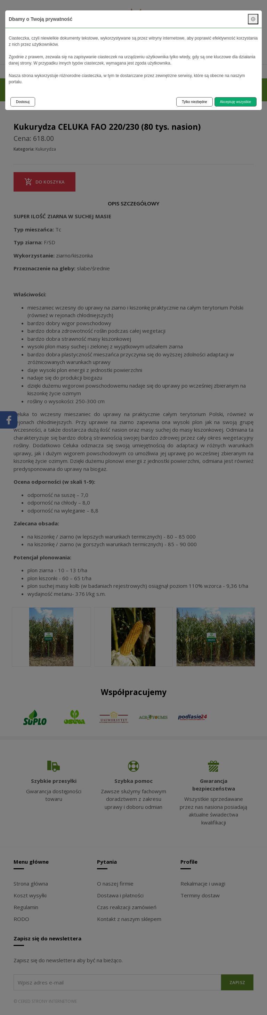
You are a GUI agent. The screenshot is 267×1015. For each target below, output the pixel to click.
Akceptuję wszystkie (235, 102)
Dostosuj (23, 102)
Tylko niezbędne (194, 102)
